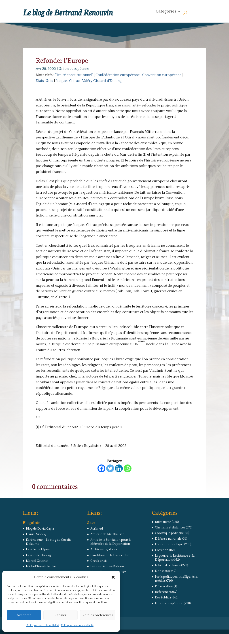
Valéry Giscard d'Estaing (102, 81)
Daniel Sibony (36, 534)
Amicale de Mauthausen (107, 534)
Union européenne (74, 69)
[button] (113, 577)
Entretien (161, 550)
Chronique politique (169, 533)
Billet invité (163, 522)
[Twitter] (110, 468)
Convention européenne (161, 75)
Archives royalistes (103, 549)
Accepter (24, 615)
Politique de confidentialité (42, 625)
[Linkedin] (119, 468)
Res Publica (163, 597)
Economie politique (169, 544)
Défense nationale (168, 539)
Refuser (60, 615)
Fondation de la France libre (110, 555)
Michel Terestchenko (41, 566)
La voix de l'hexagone (41, 555)
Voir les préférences (97, 615)
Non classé (163, 571)
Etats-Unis (44, 81)
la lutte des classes (167, 565)
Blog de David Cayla (40, 528)
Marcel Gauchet (37, 561)
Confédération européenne (117, 75)
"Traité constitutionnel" (74, 75)
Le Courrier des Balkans (107, 566)
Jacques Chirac (68, 81)
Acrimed (96, 528)
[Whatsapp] (127, 468)
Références (163, 592)
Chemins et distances (170, 527)
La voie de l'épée (38, 549)
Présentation (164, 586)
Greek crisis (98, 561)
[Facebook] (101, 468)
